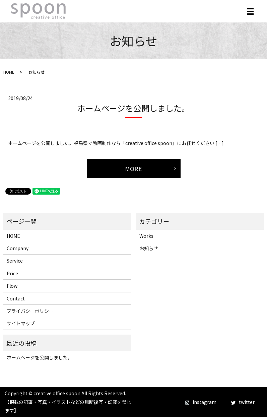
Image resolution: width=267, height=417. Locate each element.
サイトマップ (21, 323)
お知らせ (148, 248)
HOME (8, 72)
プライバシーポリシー (30, 310)
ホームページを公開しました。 (133, 108)
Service (15, 260)
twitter (243, 402)
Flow (12, 285)
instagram (200, 402)
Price (12, 273)
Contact (16, 298)
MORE (133, 168)
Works (146, 235)
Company (17, 248)
